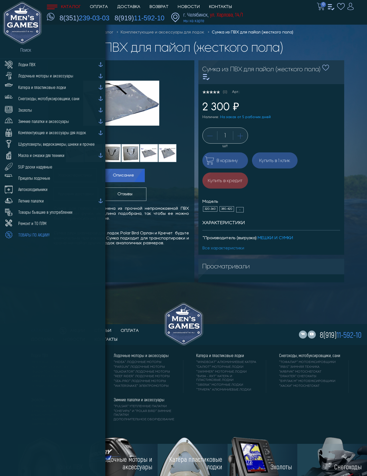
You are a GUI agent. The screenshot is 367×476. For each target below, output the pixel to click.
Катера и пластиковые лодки (220, 355)
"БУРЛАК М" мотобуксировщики (307, 381)
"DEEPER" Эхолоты (47, 424)
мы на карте (193, 20)
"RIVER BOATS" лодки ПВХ (52, 362)
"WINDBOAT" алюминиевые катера (226, 362)
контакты (106, 340)
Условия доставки (76, 194)
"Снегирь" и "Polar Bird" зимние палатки (142, 413)
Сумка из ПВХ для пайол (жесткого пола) (252, 32)
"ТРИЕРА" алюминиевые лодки (223, 389)
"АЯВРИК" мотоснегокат (300, 371)
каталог (40, 331)
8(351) (84, 18)
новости (74, 340)
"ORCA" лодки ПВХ (47, 381)
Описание (123, 175)
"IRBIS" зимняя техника (299, 367)
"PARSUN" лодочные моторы (139, 367)
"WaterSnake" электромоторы (141, 386)
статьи (103, 331)
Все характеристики (223, 248)
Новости (189, 7)
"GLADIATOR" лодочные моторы (142, 371)
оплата (130, 331)
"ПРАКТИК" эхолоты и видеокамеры (50, 413)
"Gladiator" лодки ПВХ (51, 371)
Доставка (128, 7)
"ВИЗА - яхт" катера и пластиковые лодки (214, 378)
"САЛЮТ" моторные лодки (219, 367)
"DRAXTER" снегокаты (297, 376)
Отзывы (124, 194)
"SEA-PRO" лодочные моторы (140, 381)
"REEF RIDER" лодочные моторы (142, 376)
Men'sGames (77, 32)
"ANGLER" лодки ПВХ (48, 376)
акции (72, 331)
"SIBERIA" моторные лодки (219, 385)
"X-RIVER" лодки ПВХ (48, 386)
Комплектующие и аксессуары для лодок (162, 32)
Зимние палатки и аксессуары (139, 399)
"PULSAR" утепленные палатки (140, 406)
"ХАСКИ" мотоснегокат (299, 386)
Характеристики (75, 175)
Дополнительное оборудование (144, 419)
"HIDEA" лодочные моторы (137, 362)
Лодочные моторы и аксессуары (141, 355)
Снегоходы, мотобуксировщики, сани (309, 355)
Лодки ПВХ (39, 355)
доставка (42, 340)
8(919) (139, 18)
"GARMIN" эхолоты (47, 419)
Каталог (64, 7)
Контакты (220, 7)
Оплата (99, 7)
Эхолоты (38, 399)
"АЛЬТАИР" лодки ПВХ (49, 367)
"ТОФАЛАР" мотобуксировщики (307, 362)
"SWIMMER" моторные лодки (221, 371)
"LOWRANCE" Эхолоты (50, 406)
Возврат (159, 7)
